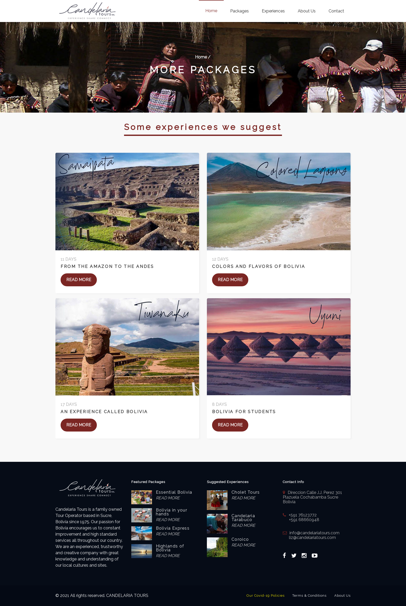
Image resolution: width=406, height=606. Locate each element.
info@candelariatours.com (314, 532)
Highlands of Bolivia (170, 548)
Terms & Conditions (309, 595)
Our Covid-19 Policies (266, 595)
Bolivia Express (173, 528)
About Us (307, 11)
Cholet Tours (245, 492)
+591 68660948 (301, 519)
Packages (239, 11)
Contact (336, 11)
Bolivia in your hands (171, 512)
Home (211, 10)
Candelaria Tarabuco (243, 518)
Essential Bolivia (174, 492)
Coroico (240, 539)
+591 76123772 (303, 515)
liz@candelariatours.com (309, 537)
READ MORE (78, 279)
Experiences (273, 11)
